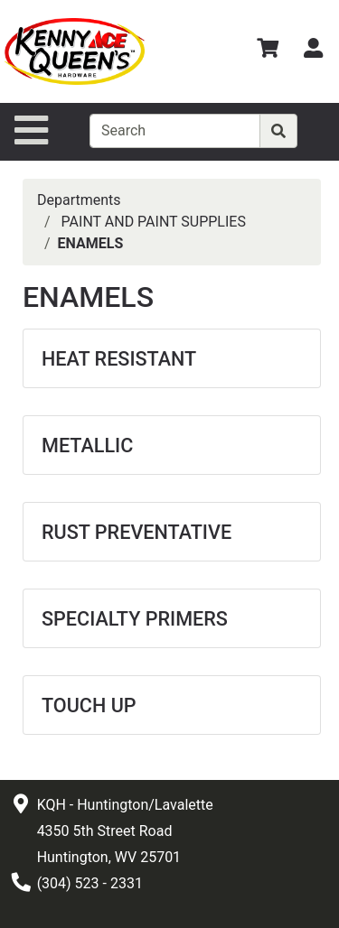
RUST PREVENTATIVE (136, 532)
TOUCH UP (89, 705)
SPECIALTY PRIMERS (135, 619)
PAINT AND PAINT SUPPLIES (153, 221)
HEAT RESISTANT (119, 359)
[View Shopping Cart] (267, 51)
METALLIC (87, 445)
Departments (79, 200)
